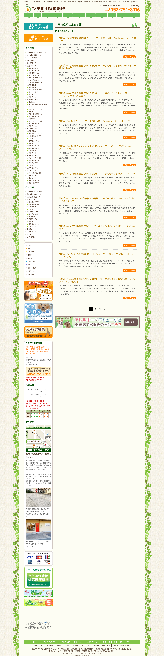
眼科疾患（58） (33, 155)
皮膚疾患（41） (33, 168)
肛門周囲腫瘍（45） (35, 78)
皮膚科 (30, 258)
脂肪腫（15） (33, 94)
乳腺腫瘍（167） (34, 70)
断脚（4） (31, 119)
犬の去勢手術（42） (34, 58)
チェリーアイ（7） (35, 158)
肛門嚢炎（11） (33, 124)
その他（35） (33, 97)
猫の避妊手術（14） (34, 194)
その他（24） (34, 80)
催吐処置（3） (32, 63)
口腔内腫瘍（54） (34, 150)
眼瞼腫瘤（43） (33, 160)
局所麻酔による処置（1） (36, 191)
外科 (29, 245)
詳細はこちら (129, 57)
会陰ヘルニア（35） (35, 109)
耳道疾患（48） (33, 175)
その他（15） (32, 170)
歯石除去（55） (33, 146)
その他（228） (33, 126)
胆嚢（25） (32, 112)
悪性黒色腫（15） (34, 87)
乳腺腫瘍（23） (33, 202)
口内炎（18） (33, 226)
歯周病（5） (32, 222)
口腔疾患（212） (33, 141)
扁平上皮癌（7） (34, 92)
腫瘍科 (30, 255)
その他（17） (32, 234)
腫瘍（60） (31, 199)
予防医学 (31, 274)
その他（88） (33, 153)
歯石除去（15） (33, 224)
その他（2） (32, 165)
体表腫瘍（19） (33, 204)
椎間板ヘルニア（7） (35, 133)
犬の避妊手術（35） (34, 55)
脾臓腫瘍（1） (33, 68)
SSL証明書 (43, 622)
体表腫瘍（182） (34, 73)
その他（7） (32, 138)
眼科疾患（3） (32, 229)
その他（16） (33, 209)
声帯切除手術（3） (35, 173)
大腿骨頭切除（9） (35, 136)
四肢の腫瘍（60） (34, 75)
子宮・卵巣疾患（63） (36, 114)
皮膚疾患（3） (32, 232)
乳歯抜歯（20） (33, 148)
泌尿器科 (31, 252)
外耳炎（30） (33, 178)
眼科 (29, 265)
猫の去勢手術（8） (34, 197)
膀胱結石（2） (33, 214)
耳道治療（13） (33, 183)
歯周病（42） (33, 143)
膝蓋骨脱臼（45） (34, 131)
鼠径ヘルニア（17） (35, 121)
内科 (29, 248)
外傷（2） (31, 102)
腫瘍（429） (32, 66)
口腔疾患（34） (33, 219)
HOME (35, 642)
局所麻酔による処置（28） (37, 52)
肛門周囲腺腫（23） (37, 83)
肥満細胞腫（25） (34, 85)
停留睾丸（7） (32, 60)
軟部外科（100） (33, 212)
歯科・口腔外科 (33, 268)
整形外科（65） (33, 129)
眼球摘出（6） (33, 163)
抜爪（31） (31, 237)
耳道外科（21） (33, 180)
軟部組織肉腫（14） (35, 90)
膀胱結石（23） (33, 116)
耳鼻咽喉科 (31, 261)
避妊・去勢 (31, 271)
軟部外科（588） (33, 99)
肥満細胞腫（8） (34, 207)
